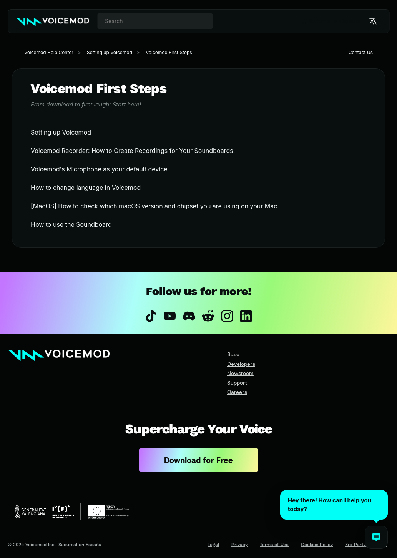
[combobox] (155, 21)
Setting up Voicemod (109, 52)
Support (237, 382)
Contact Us (361, 52)
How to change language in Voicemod (86, 187)
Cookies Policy (317, 544)
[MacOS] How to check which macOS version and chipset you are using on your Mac (154, 206)
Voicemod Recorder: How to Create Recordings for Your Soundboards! (133, 150)
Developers (241, 363)
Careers (237, 392)
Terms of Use (274, 544)
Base (233, 354)
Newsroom (240, 373)
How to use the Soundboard (71, 224)
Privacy (239, 544)
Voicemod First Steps (169, 52)
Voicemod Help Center (48, 52)
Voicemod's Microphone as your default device (99, 169)
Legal (213, 544)
